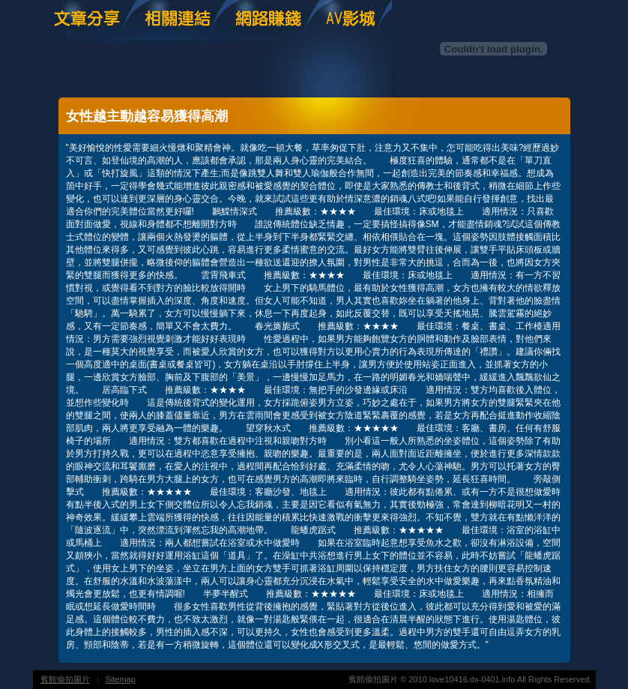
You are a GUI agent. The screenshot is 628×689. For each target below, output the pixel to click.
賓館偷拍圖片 (65, 679)
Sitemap (121, 679)
